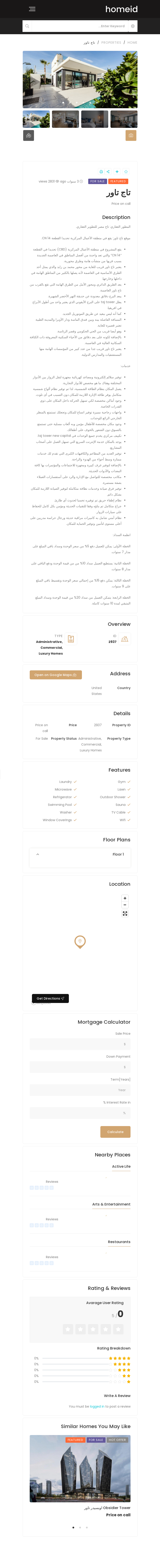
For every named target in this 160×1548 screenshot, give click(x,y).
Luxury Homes (51, 653)
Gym (122, 782)
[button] (80, 854)
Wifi (123, 820)
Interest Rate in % (117, 1102)
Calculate (115, 1132)
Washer (66, 812)
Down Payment (118, 1056)
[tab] (131, 135)
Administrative (49, 642)
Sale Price (123, 1033)
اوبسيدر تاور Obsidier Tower (107, 1507)
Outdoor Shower (113, 797)
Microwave (63, 789)
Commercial (51, 647)
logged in (97, 1406)
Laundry (65, 782)
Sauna (121, 804)
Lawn (122, 789)
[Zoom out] (125, 904)
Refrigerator (62, 797)
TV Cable (118, 812)
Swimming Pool (60, 804)
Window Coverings (57, 820)
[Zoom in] (125, 898)
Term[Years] (120, 1079)
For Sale (42, 738)
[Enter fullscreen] (125, 913)
